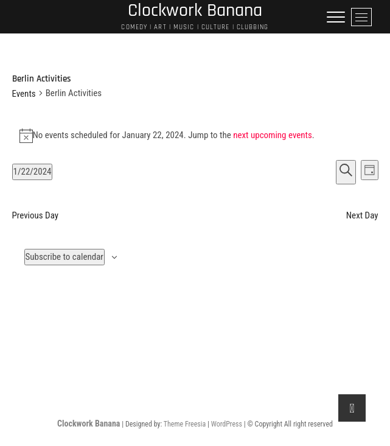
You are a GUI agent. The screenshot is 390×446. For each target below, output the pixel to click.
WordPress (226, 424)
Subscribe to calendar (64, 256)
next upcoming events (272, 135)
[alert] (195, 135)
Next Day (362, 215)
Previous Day (35, 215)
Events (24, 93)
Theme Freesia (185, 424)
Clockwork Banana (88, 423)
